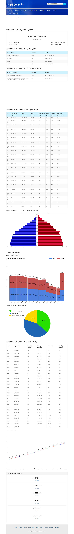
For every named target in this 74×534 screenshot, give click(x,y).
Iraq (33, 527)
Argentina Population (15, 17)
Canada (42, 10)
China (48, 10)
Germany (46, 527)
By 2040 (37, 511)
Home (10, 10)
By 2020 (37, 480)
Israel (41, 527)
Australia (20, 527)
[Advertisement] (37, 23)
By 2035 (37, 503)
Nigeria (37, 527)
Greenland (51, 527)
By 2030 (37, 495)
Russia (25, 527)
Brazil (29, 527)
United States (33, 10)
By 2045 (37, 518)
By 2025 (37, 488)
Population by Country (20, 10)
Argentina (57, 527)
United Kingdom (13, 13)
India (54, 10)
